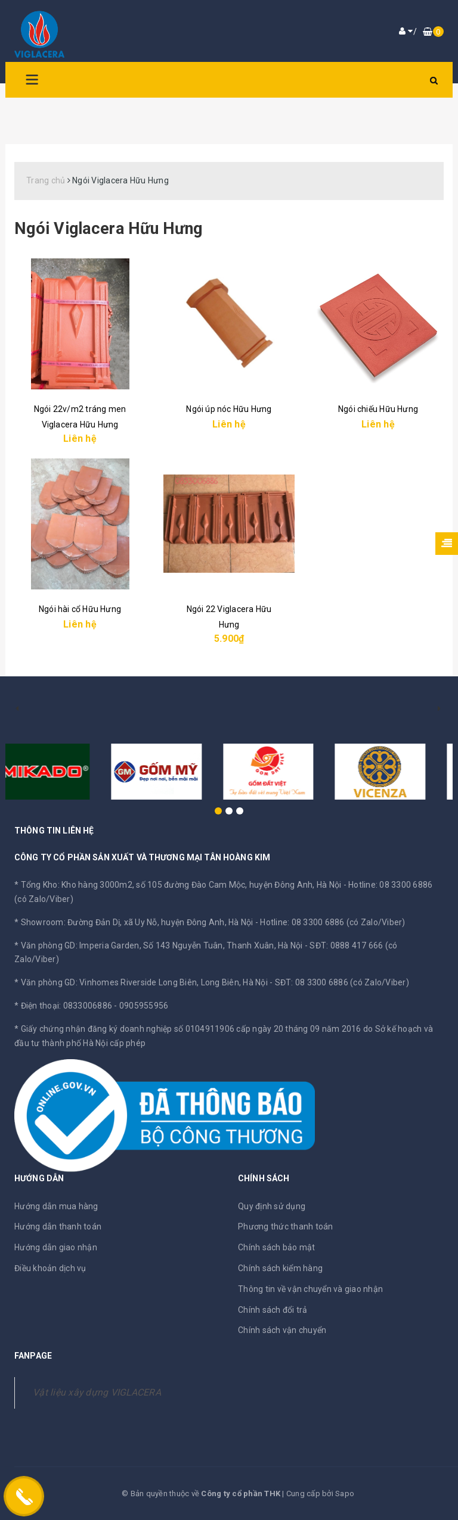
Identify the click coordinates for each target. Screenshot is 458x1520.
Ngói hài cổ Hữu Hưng (80, 609)
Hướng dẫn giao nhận (55, 1247)
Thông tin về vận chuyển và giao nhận (310, 1289)
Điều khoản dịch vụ (50, 1268)
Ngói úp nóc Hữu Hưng (228, 409)
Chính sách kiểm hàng (280, 1268)
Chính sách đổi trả (273, 1310)
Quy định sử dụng (271, 1206)
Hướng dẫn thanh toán (57, 1226)
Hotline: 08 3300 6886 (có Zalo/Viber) (332, 922)
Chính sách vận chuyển (282, 1330)
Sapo (344, 1493)
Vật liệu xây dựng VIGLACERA (97, 1392)
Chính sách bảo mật (276, 1247)
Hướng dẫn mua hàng (56, 1206)
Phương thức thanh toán (285, 1226)
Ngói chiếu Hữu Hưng (378, 409)
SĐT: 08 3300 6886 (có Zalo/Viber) (342, 982)
